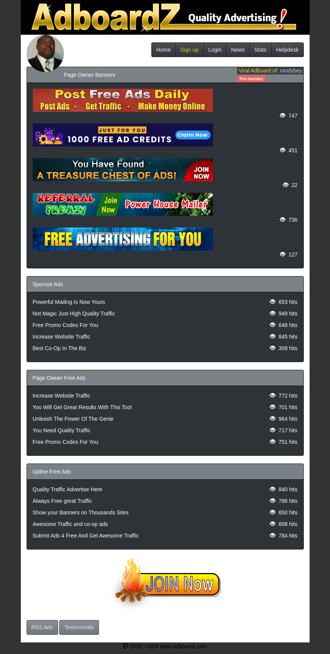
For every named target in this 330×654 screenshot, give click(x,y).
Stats (260, 50)
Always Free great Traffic (62, 501)
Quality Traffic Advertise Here (67, 489)
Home (163, 50)
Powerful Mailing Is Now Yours (69, 302)
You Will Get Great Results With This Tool (82, 407)
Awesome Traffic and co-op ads (70, 524)
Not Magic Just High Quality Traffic (74, 313)
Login (214, 50)
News (238, 50)
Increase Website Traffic (61, 337)
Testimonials (79, 627)
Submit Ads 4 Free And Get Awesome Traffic (86, 536)
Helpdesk (287, 50)
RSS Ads (42, 627)
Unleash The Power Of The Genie (73, 419)
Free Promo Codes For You (65, 325)
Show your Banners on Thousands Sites (81, 512)
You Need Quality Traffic (61, 430)
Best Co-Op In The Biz (60, 348)
